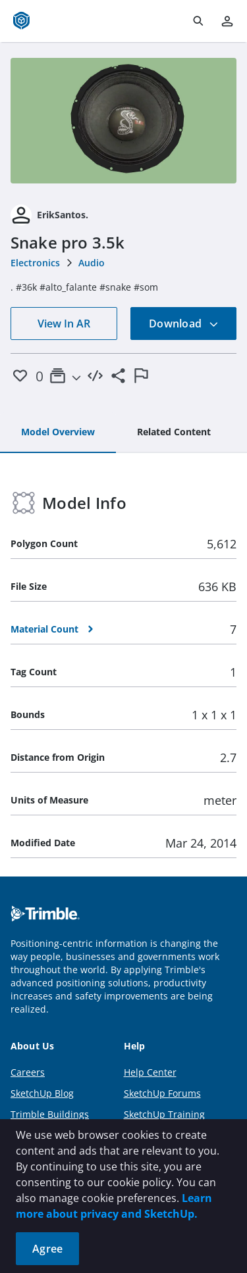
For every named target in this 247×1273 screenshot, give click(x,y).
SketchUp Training (164, 1114)
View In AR (64, 323)
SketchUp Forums (162, 1093)
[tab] (58, 432)
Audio (91, 262)
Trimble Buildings (50, 1114)
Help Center (150, 1072)
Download (184, 323)
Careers (28, 1072)
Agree (47, 1248)
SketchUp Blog (42, 1093)
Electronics (35, 262)
